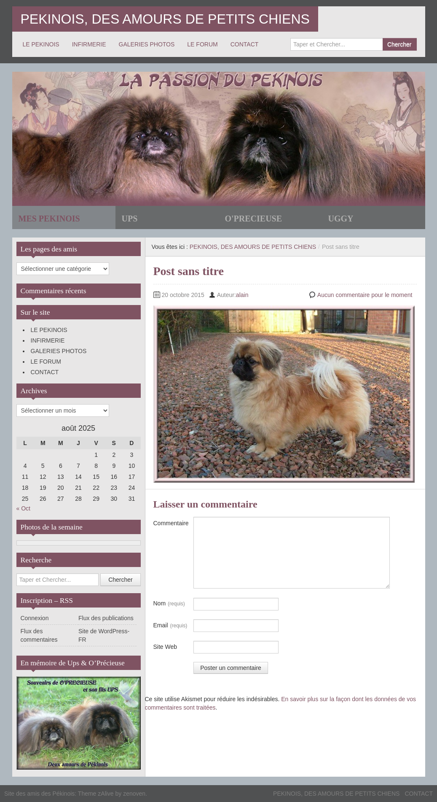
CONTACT (245, 44)
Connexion (35, 618)
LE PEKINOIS (41, 44)
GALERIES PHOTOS (147, 44)
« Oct (23, 508)
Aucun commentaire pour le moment (365, 295)
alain (242, 295)
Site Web (165, 646)
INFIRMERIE (89, 44)
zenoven (134, 793)
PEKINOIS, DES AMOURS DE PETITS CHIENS (165, 19)
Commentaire (171, 523)
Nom (169, 603)
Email (170, 625)
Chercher (399, 44)
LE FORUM (202, 44)
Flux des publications (106, 618)
